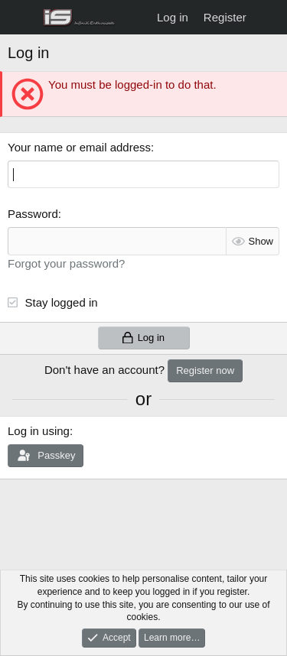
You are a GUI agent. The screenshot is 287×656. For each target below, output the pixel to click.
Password (33, 213)
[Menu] (21, 17)
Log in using (39, 430)
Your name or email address (79, 147)
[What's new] (269, 17)
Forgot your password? (66, 263)
